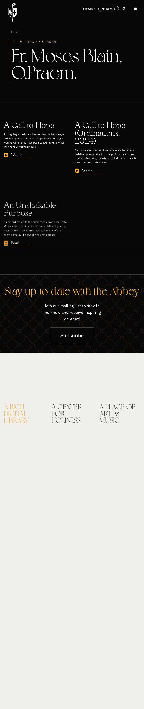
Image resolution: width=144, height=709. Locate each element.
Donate (110, 8)
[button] (135, 9)
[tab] (24, 416)
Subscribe (72, 335)
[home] (12, 12)
